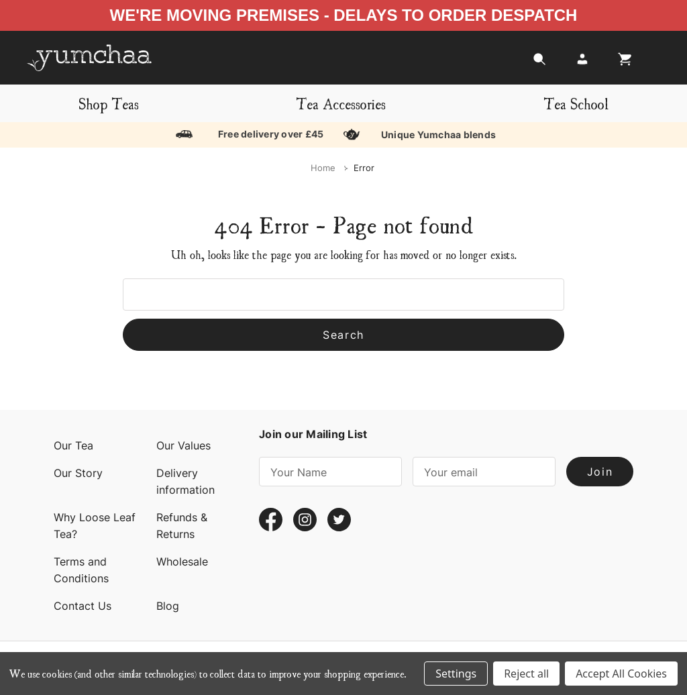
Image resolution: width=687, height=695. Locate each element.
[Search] (539, 62)
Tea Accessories (341, 103)
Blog (167, 605)
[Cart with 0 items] (621, 62)
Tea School (576, 103)
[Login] (582, 62)
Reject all (526, 673)
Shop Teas (108, 103)
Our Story (78, 473)
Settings (455, 673)
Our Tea (73, 445)
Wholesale (182, 561)
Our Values (183, 445)
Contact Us (82, 605)
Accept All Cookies (621, 673)
